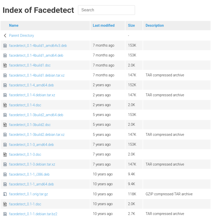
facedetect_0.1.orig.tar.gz (28, 194)
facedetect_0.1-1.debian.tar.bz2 (33, 214)
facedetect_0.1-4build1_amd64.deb (36, 55)
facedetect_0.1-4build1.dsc (29, 65)
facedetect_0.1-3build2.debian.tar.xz (37, 135)
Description (155, 25)
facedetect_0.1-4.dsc (25, 105)
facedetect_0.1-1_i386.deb (29, 174)
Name (13, 25)
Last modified (104, 25)
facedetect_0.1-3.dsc (25, 154)
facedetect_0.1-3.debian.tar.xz (32, 164)
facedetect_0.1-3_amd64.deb (31, 145)
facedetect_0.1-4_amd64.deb (31, 85)
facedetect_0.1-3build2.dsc (29, 125)
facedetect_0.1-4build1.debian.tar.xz (37, 75)
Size (131, 25)
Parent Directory (21, 36)
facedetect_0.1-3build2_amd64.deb (36, 115)
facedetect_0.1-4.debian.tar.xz (32, 95)
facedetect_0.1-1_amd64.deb (31, 184)
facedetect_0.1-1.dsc (25, 204)
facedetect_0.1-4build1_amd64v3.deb (38, 46)
